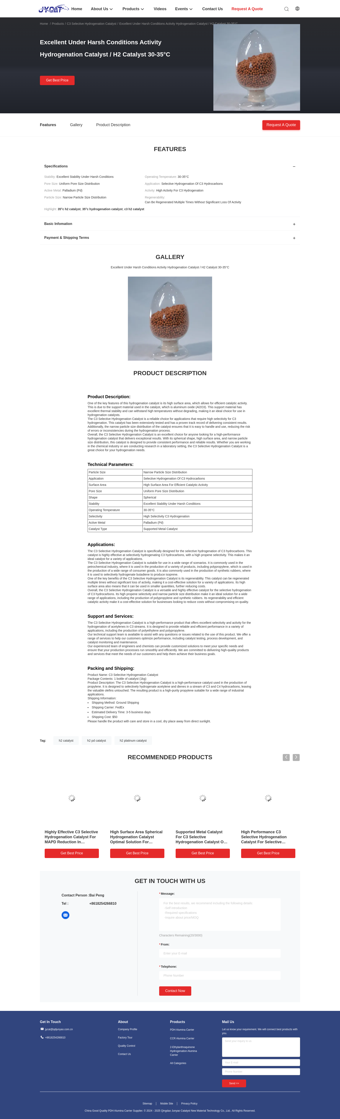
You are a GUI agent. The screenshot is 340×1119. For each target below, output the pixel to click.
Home (44, 23)
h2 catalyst (66, 740)
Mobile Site (166, 1103)
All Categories (178, 1063)
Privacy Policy (189, 1103)
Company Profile (127, 1029)
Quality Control (126, 1045)
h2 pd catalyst (96, 740)
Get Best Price (57, 80)
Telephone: (169, 966)
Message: (168, 893)
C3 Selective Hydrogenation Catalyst (91, 23)
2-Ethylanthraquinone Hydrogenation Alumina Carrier (183, 1051)
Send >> (234, 1083)
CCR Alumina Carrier (182, 1038)
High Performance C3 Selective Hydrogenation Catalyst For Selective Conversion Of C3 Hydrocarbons (264, 842)
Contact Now (175, 991)
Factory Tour (125, 1037)
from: (165, 944)
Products (58, 23)
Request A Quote (281, 124)
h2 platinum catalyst (133, 740)
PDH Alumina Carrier (182, 1029)
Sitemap (147, 1103)
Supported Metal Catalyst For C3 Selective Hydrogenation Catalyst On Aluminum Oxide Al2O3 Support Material (201, 842)
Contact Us (124, 1054)
